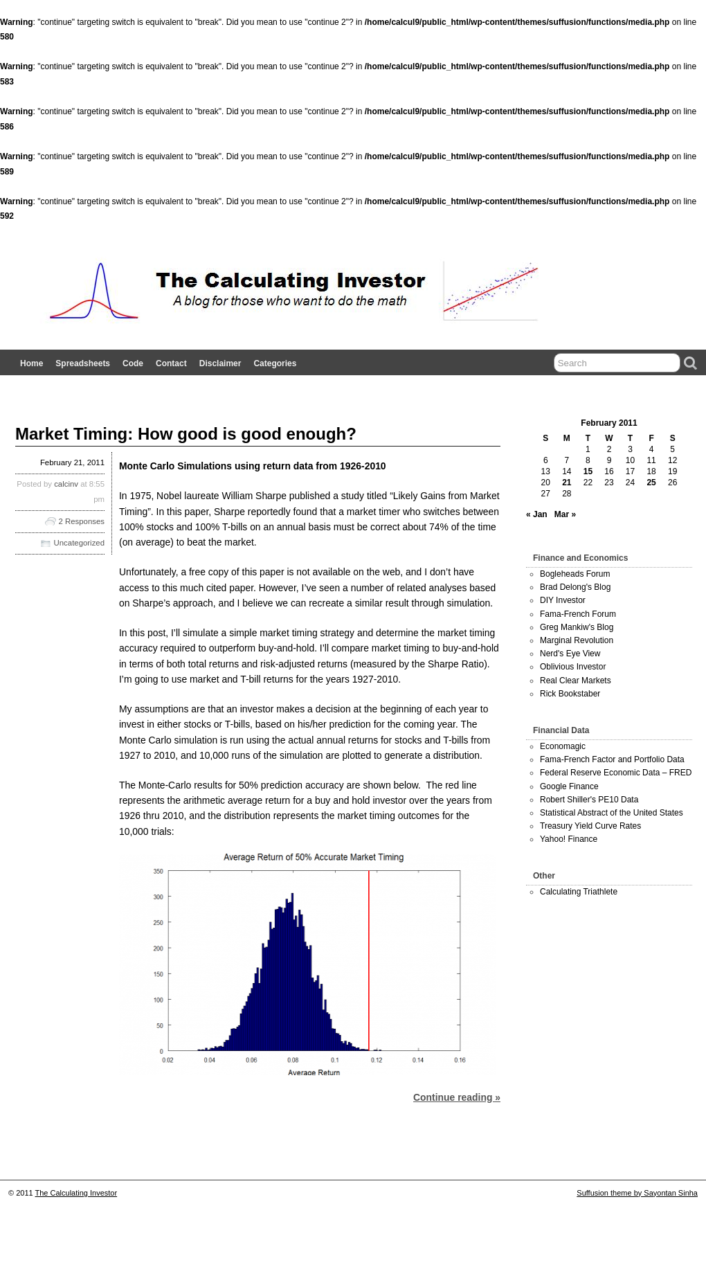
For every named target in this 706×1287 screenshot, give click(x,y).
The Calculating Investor (76, 1193)
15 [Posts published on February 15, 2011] (587, 471)
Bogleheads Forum (575, 574)
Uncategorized (79, 543)
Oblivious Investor (573, 667)
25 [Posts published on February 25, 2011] (650, 482)
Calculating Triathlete (578, 892)
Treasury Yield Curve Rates (590, 826)
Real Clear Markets (575, 680)
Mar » (565, 514)
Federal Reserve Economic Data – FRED (615, 772)
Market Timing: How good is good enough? (185, 433)
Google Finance (569, 786)
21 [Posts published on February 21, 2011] (566, 482)
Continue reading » (456, 1097)
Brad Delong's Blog (575, 587)
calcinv (66, 484)
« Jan (536, 514)
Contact (171, 363)
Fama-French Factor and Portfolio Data (612, 759)
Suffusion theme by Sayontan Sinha (637, 1193)
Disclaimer (220, 363)
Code (133, 363)
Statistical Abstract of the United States (611, 813)
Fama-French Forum (578, 614)
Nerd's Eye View (570, 653)
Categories (274, 363)
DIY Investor (563, 600)
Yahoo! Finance (568, 839)
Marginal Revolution (576, 640)
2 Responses (82, 521)
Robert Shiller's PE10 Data (589, 799)
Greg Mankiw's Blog (576, 627)
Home (31, 363)
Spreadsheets (82, 363)
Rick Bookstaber (570, 694)
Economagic (563, 746)
